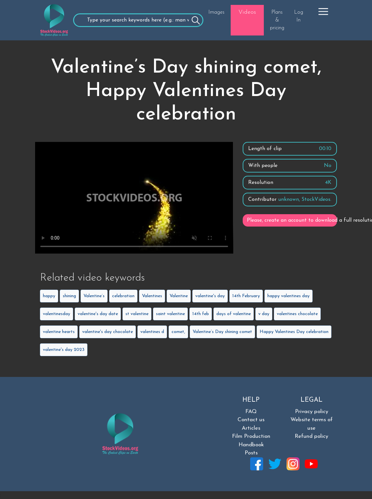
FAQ (251, 411)
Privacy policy (311, 411)
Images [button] (216, 12)
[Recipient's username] (138, 20)
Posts (251, 453)
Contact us (250, 420)
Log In (298, 16)
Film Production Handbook (251, 441)
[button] (323, 11)
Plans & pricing (277, 20)
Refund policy (311, 436)
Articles (251, 428)
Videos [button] (247, 12)
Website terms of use (311, 424)
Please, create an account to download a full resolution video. (292, 220)
